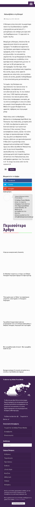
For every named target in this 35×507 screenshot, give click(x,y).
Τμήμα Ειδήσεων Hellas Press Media (22, 197)
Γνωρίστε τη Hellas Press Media (15, 428)
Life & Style (8, 469)
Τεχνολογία (8, 458)
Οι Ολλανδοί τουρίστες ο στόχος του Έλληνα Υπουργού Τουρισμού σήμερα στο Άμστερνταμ (17, 274)
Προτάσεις (8, 462)
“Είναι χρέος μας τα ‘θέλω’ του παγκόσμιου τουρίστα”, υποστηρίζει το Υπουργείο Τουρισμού (16, 298)
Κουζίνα (7, 473)
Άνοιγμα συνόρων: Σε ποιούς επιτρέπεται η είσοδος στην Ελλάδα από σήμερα (16, 371)
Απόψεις (7, 485)
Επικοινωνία (8, 435)
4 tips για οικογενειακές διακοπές (13, 252)
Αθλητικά (7, 477)
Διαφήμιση (8, 431)
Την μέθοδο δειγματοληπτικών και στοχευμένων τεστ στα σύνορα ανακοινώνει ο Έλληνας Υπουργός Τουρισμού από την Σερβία (17, 323)
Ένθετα (6, 466)
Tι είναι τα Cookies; (20, 499)
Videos (6, 481)
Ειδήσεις (7, 454)
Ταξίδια (12, 169)
